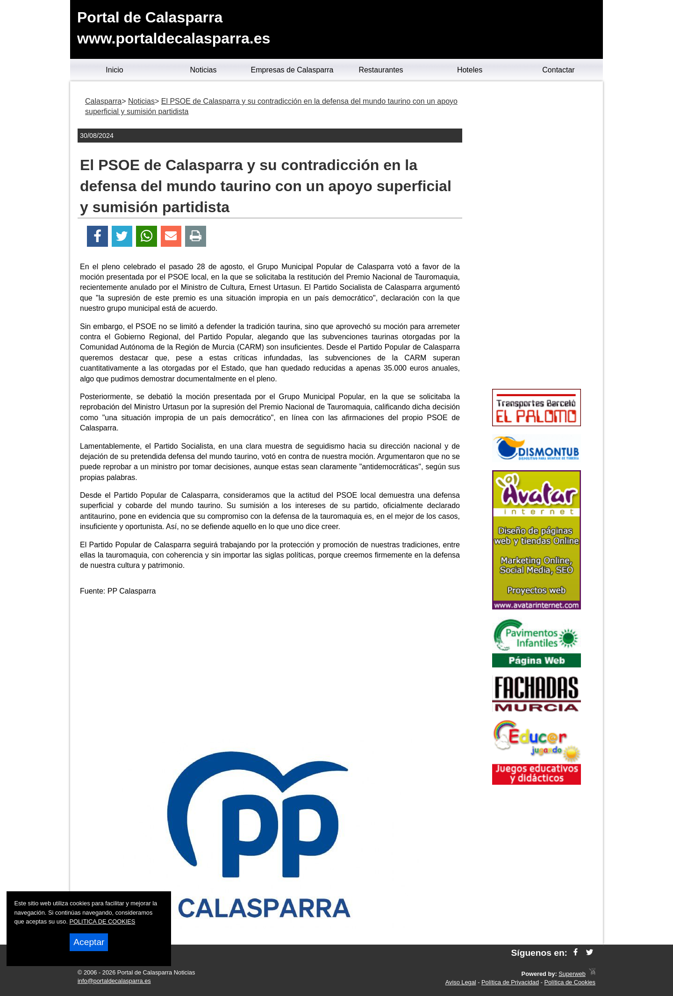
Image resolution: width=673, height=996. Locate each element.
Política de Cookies (569, 982)
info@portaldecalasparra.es (114, 980)
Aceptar (88, 942)
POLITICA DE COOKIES (103, 921)
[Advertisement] (270, 669)
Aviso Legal (460, 982)
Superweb (572, 973)
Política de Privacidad (510, 982)
